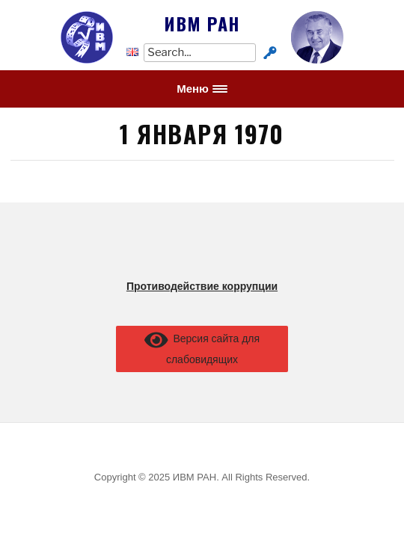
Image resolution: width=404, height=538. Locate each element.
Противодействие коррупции (202, 286)
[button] (202, 89)
